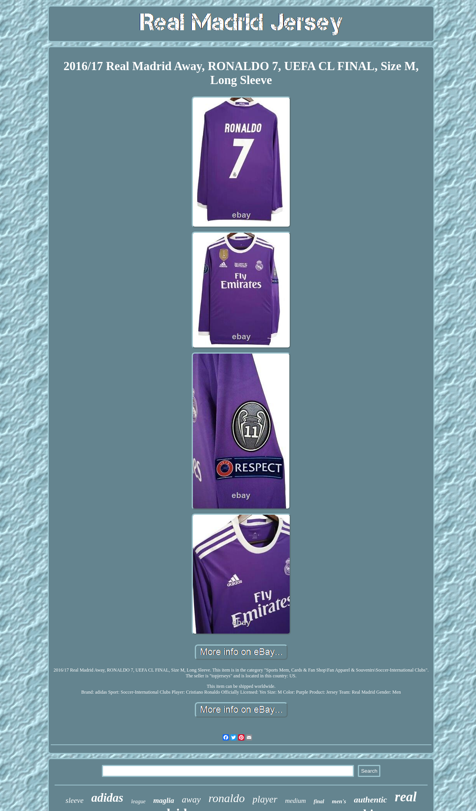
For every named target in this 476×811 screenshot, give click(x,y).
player (265, 799)
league (138, 801)
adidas (107, 797)
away (191, 799)
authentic (370, 799)
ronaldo (226, 798)
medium (295, 800)
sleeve (74, 800)
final (319, 801)
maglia (163, 800)
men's (339, 801)
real (405, 796)
